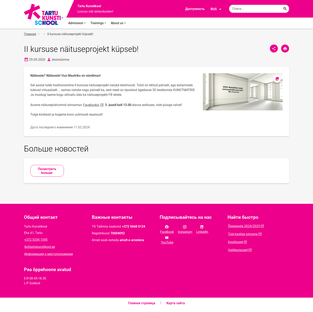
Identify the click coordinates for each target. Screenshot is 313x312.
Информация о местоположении (48, 254)
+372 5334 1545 (36, 240)
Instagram (185, 229)
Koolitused (235, 242)
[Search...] (285, 8)
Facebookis (93, 105)
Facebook (167, 229)
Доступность (195, 9)
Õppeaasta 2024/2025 (244, 226)
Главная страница (141, 303)
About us (119, 23)
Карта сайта (175, 303)
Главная (30, 34)
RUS (216, 9)
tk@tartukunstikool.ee (39, 247)
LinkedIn (202, 229)
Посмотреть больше (47, 171)
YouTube (167, 240)
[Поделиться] (274, 48)
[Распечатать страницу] (285, 48)
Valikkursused (238, 250)
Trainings (98, 23)
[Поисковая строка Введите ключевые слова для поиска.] (259, 9)
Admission (77, 23)
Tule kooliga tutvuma (243, 234)
